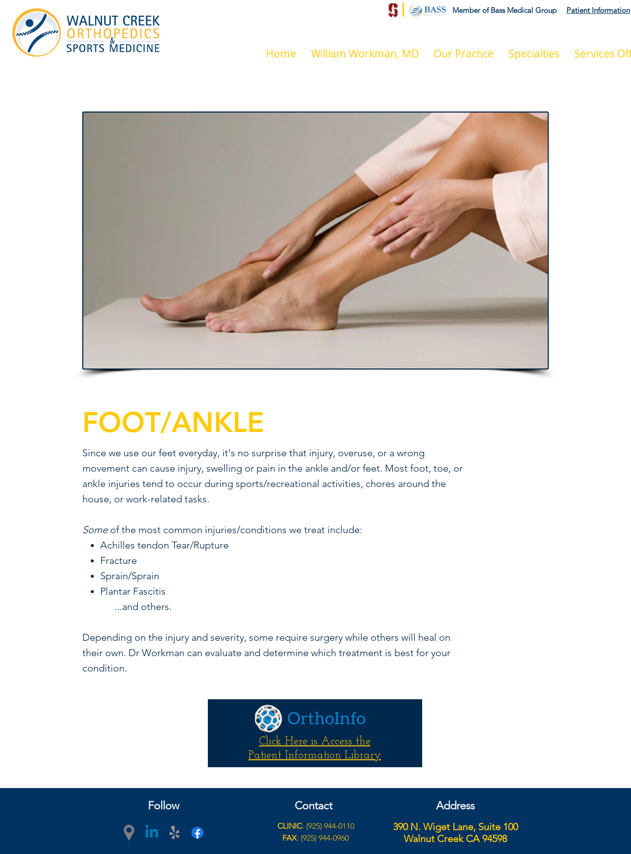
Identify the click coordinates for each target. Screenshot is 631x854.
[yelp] (175, 833)
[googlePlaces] (129, 833)
